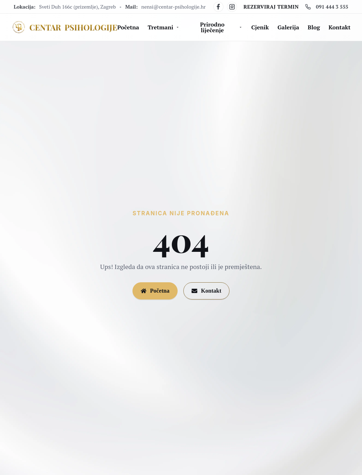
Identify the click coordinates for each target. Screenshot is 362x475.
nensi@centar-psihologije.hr (173, 6)
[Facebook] (218, 7)
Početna (128, 27)
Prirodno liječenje (221, 27)
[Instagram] (232, 7)
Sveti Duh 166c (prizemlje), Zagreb (77, 6)
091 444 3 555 (326, 6)
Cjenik (260, 27)
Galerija (288, 27)
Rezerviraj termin (271, 6)
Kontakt (340, 27)
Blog (314, 27)
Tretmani (163, 27)
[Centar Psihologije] (64, 27)
